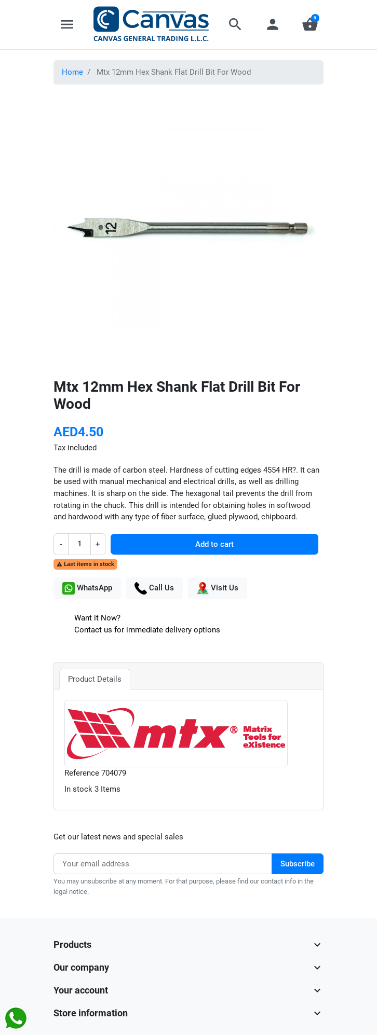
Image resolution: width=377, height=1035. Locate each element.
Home (72, 72)
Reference (81, 773)
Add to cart (214, 544)
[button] (235, 24)
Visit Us (217, 588)
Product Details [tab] (95, 679)
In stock (78, 789)
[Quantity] (79, 544)
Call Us (154, 588)
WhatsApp (87, 588)
